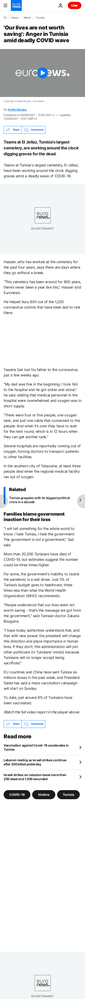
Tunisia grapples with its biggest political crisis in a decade (39, 500)
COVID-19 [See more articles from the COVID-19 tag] (17, 794)
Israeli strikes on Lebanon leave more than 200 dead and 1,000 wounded (35, 777)
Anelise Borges (17, 109)
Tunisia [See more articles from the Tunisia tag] (68, 794)
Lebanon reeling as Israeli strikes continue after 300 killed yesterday (35, 762)
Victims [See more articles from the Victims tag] (44, 794)
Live (74, 5)
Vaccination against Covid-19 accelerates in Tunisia (36, 747)
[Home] (5, 17)
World (27, 17)
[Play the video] (42, 73)
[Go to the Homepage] (16, 5)
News (15, 17)
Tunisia (40, 17)
